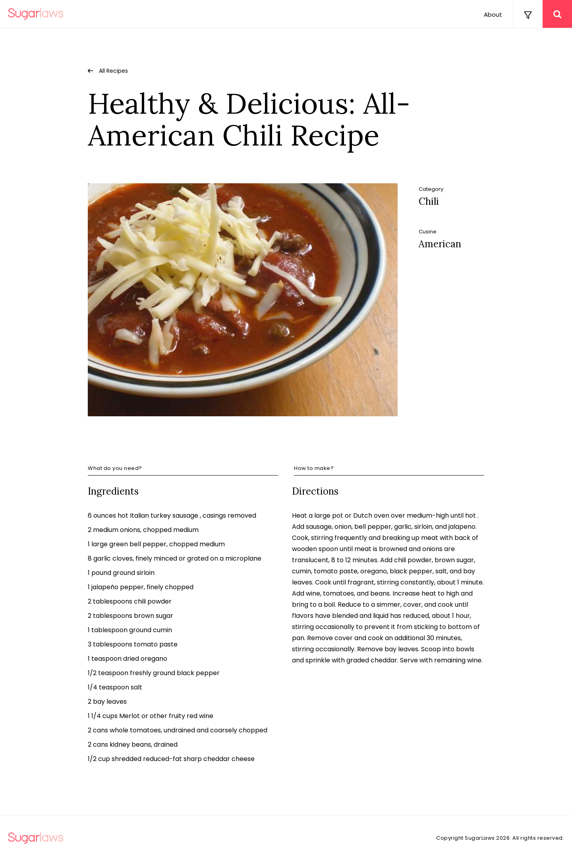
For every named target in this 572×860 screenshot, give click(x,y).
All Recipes (113, 71)
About (493, 14)
